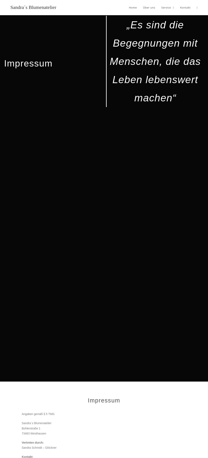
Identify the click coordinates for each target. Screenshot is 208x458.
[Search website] (197, 7)
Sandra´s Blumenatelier (33, 7)
